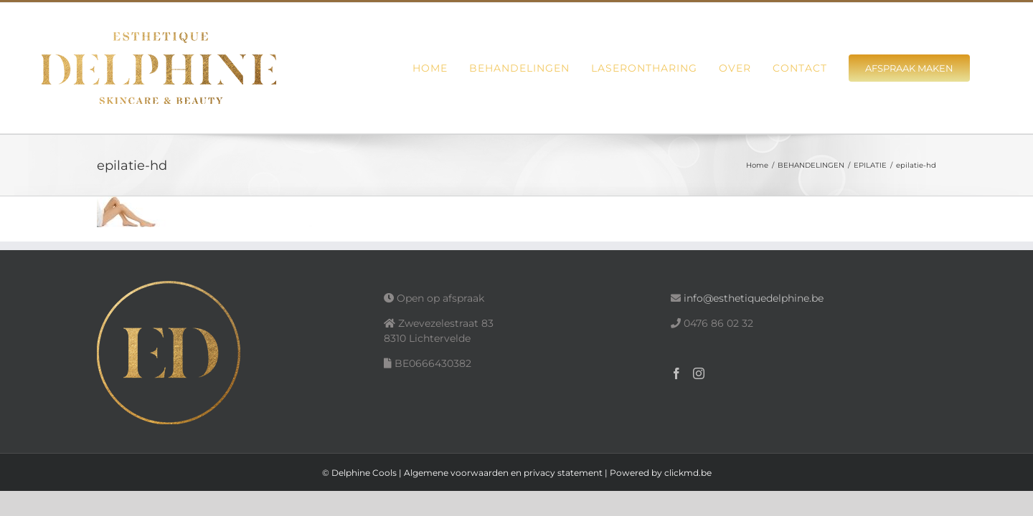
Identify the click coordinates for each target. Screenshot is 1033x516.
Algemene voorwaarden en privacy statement (503, 472)
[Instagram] (698, 373)
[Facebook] (676, 373)
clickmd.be (688, 472)
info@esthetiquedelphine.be (754, 298)
